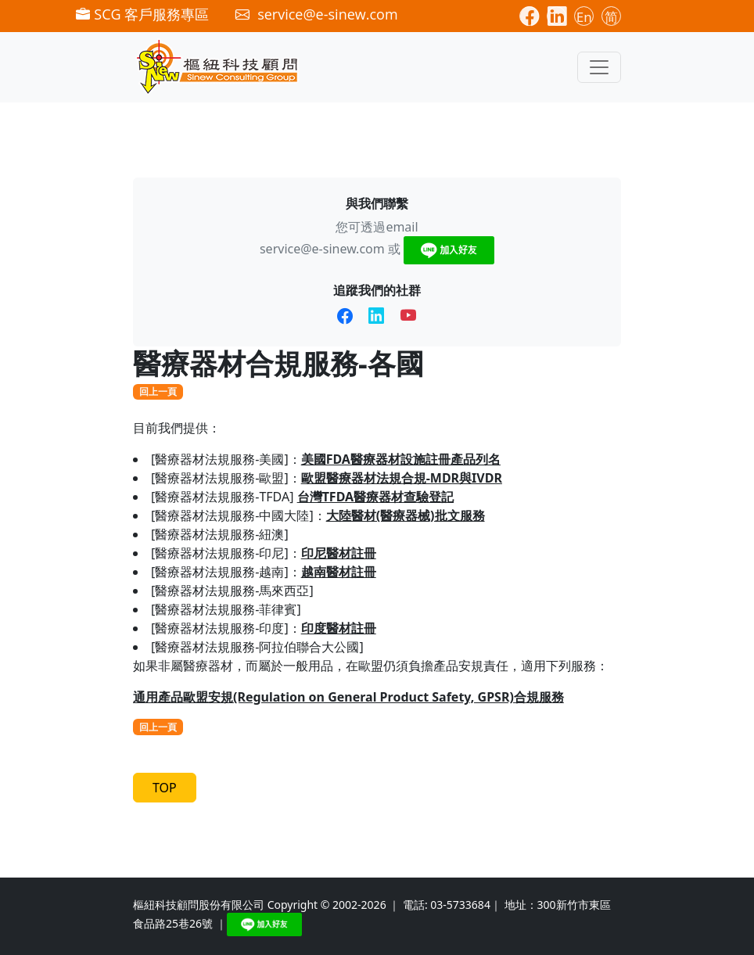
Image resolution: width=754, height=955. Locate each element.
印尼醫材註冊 (338, 553)
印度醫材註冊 (338, 628)
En (584, 17)
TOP (165, 787)
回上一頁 (158, 391)
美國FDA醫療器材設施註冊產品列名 (401, 459)
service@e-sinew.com (322, 248)
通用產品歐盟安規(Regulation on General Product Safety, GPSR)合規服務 (348, 696)
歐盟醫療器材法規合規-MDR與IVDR (401, 477)
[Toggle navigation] (599, 67)
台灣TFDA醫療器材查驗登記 (375, 496)
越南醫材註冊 (338, 571)
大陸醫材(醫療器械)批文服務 (405, 515)
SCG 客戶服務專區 (142, 14)
